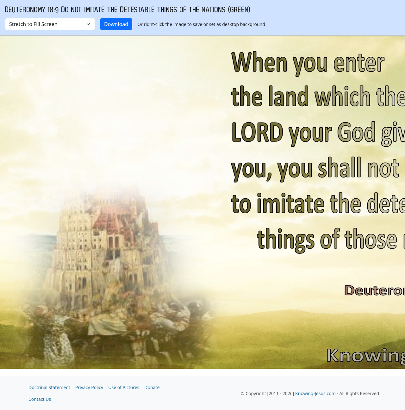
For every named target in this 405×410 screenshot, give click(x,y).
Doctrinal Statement (49, 387)
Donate (151, 387)
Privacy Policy (89, 387)
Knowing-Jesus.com (315, 393)
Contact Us (39, 399)
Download (116, 24)
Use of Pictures (123, 387)
